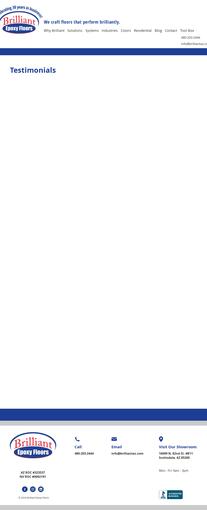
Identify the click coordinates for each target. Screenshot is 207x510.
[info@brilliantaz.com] (127, 453)
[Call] (86, 447)
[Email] (125, 447)
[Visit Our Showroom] (180, 447)
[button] (56, 30)
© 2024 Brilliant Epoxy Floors (34, 497)
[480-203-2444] (192, 38)
